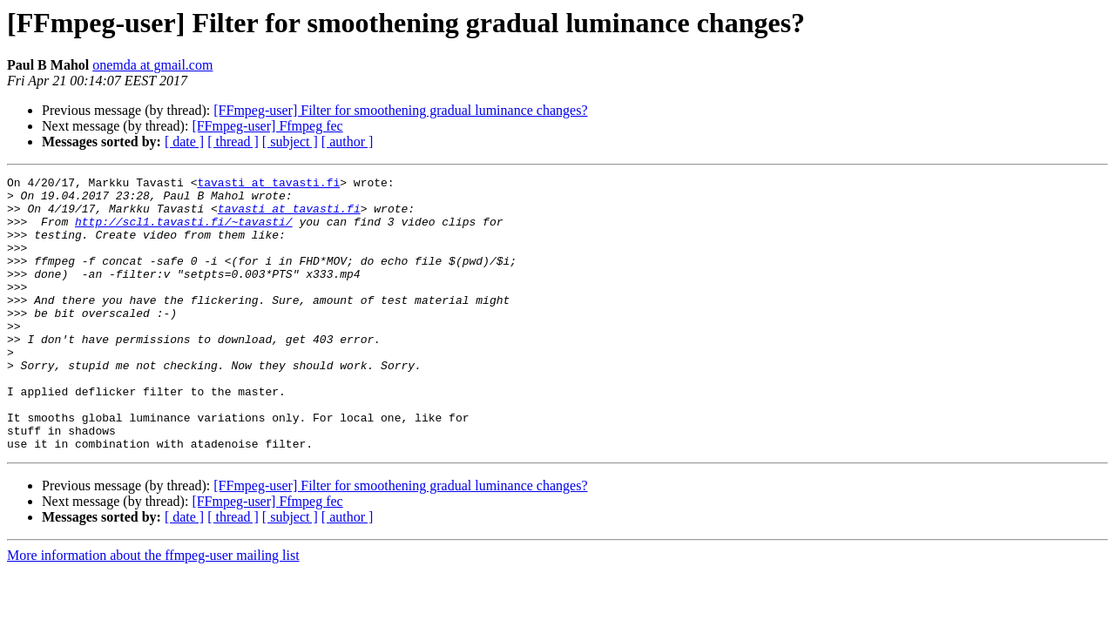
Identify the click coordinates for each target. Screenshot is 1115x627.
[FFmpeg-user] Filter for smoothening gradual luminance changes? (400, 110)
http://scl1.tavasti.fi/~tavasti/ (184, 231)
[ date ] (184, 141)
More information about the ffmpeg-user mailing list (153, 610)
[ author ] (347, 141)
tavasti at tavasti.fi (268, 184)
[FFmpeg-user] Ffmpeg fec (267, 125)
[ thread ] (233, 141)
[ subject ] (290, 141)
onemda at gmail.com (152, 64)
